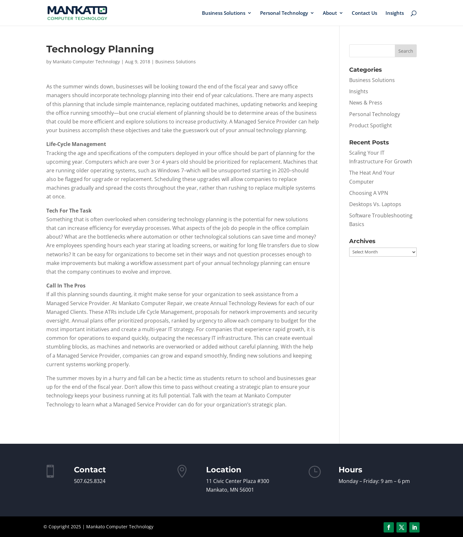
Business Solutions (223, 13)
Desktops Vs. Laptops (375, 204)
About (330, 13)
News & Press (365, 102)
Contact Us (364, 13)
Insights (395, 13)
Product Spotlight (370, 125)
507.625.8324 (89, 481)
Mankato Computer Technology (86, 62)
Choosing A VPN (368, 192)
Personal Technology (284, 13)
